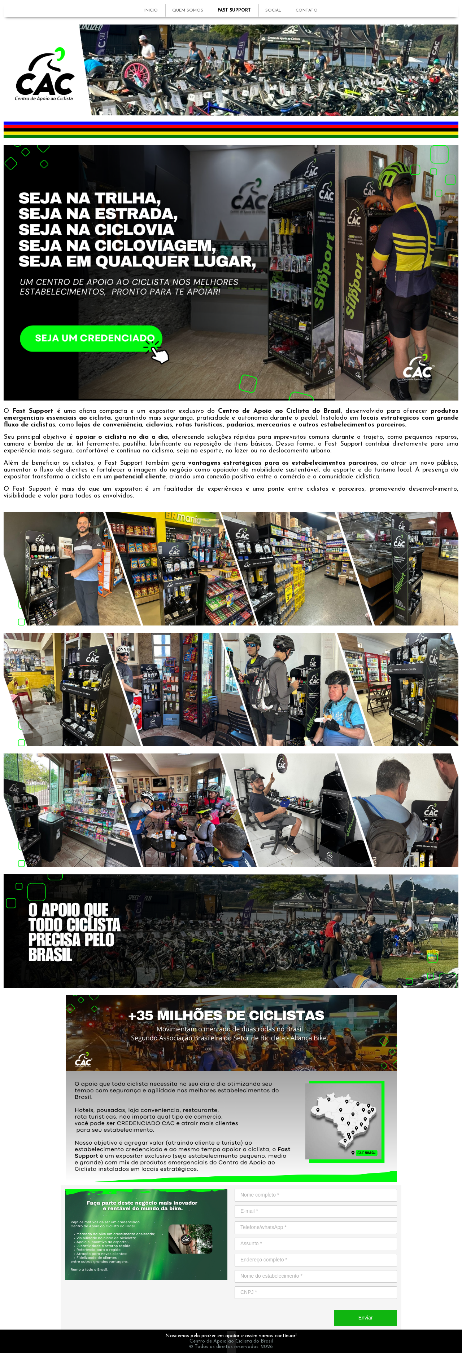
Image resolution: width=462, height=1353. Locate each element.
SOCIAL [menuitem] (273, 10)
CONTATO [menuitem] (307, 10)
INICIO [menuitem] (151, 10)
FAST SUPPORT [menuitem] (234, 10)
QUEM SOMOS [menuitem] (187, 10)
